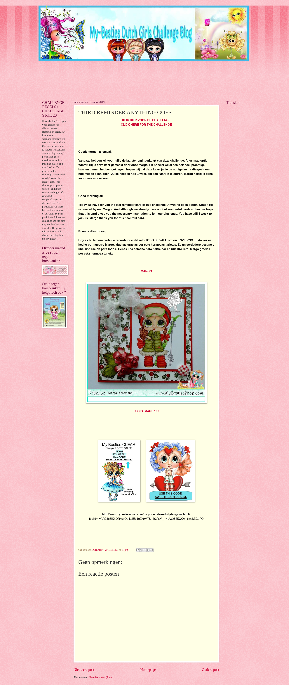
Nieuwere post (84, 670)
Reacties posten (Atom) (101, 677)
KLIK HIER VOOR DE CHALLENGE (146, 120)
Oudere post (210, 670)
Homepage (148, 670)
